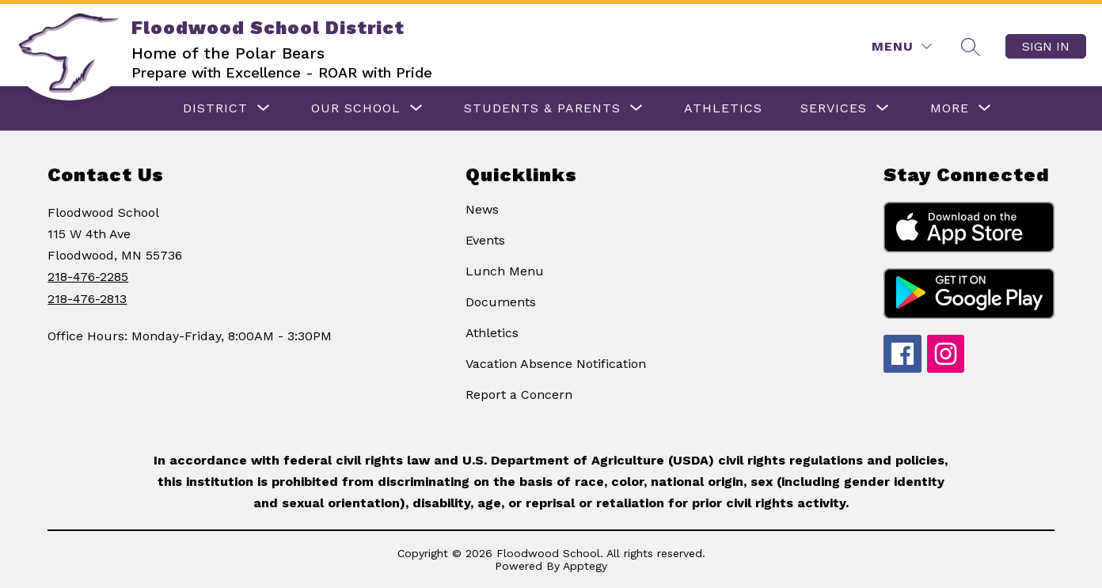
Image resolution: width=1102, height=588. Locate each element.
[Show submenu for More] (949, 108)
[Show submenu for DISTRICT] (215, 108)
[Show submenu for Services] (833, 108)
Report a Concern (519, 394)
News (482, 209)
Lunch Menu (505, 271)
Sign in (1046, 46)
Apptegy (585, 566)
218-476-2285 (88, 276)
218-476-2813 (87, 298)
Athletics (492, 332)
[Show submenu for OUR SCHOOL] (356, 108)
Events (485, 240)
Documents (501, 301)
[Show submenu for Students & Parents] (542, 108)
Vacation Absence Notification (556, 363)
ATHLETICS (723, 108)
